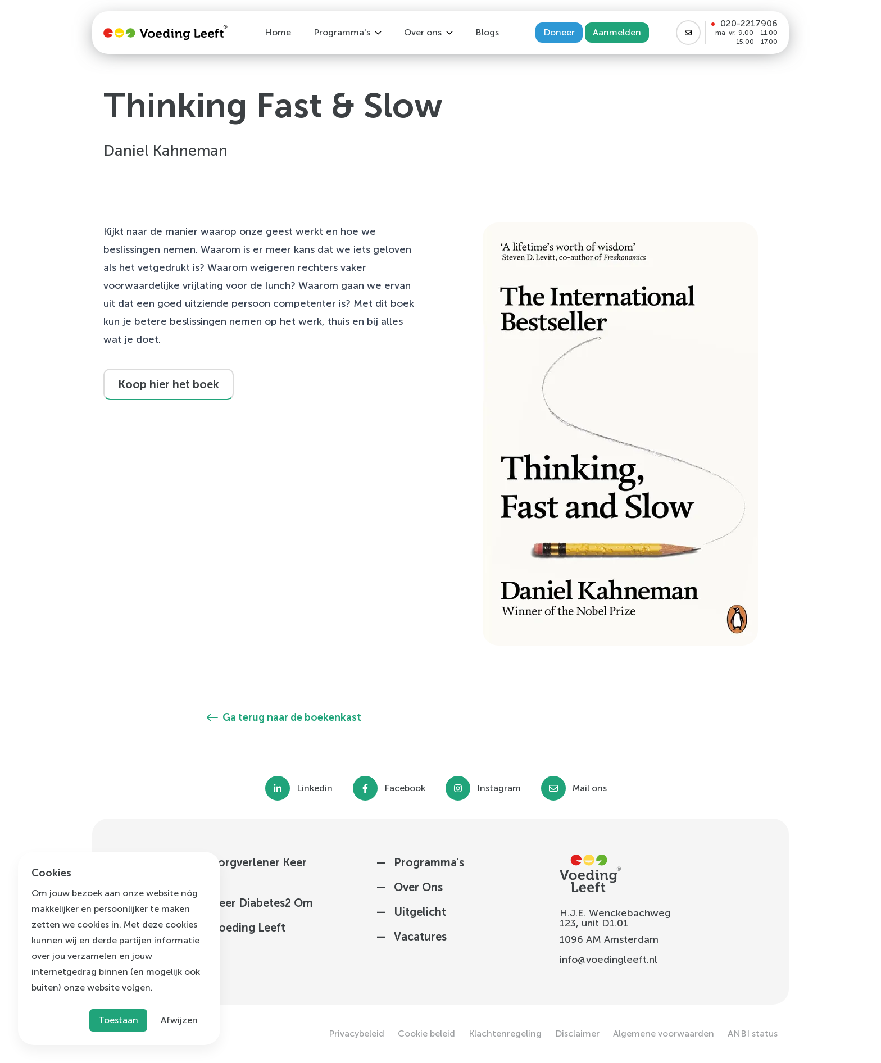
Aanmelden (617, 32)
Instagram (499, 788)
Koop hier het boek (168, 384)
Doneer (559, 32)
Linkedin (315, 788)
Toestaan (118, 1020)
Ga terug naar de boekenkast (284, 717)
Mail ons (590, 788)
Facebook (404, 788)
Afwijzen (179, 1020)
